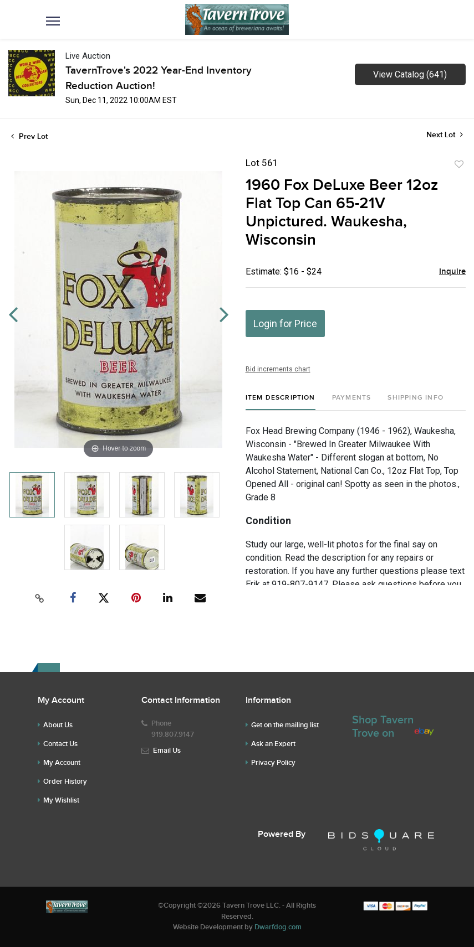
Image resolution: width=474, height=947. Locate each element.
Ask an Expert (273, 743)
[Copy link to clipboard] (39, 598)
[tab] (280, 402)
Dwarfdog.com (278, 927)
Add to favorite (459, 164)
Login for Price (285, 323)
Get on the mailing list (285, 725)
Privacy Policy (273, 762)
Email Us (167, 750)
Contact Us (60, 743)
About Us (58, 725)
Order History (65, 781)
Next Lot (444, 134)
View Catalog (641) (410, 74)
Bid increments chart (278, 369)
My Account (61, 762)
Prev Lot (29, 136)
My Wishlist (61, 800)
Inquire (452, 272)
